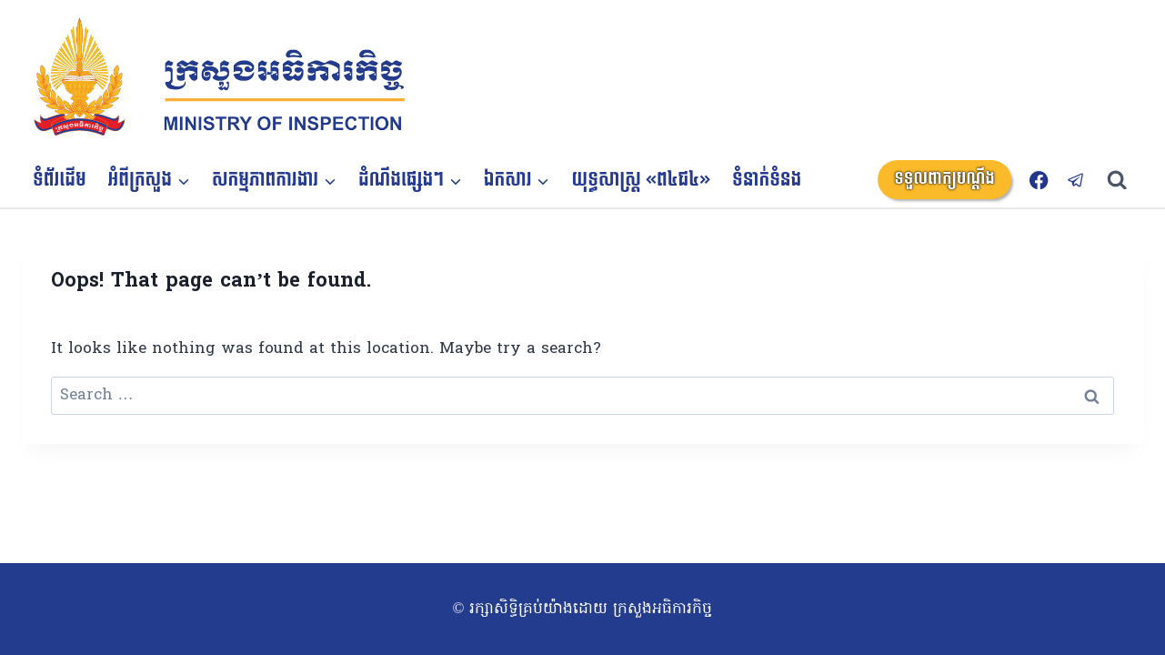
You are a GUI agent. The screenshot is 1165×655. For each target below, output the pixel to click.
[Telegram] (1076, 179)
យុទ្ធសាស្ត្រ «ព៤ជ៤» (641, 180)
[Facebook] (1039, 179)
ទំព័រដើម (59, 180)
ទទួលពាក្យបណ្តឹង (944, 179)
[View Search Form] (1125, 180)
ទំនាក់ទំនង (766, 180)
